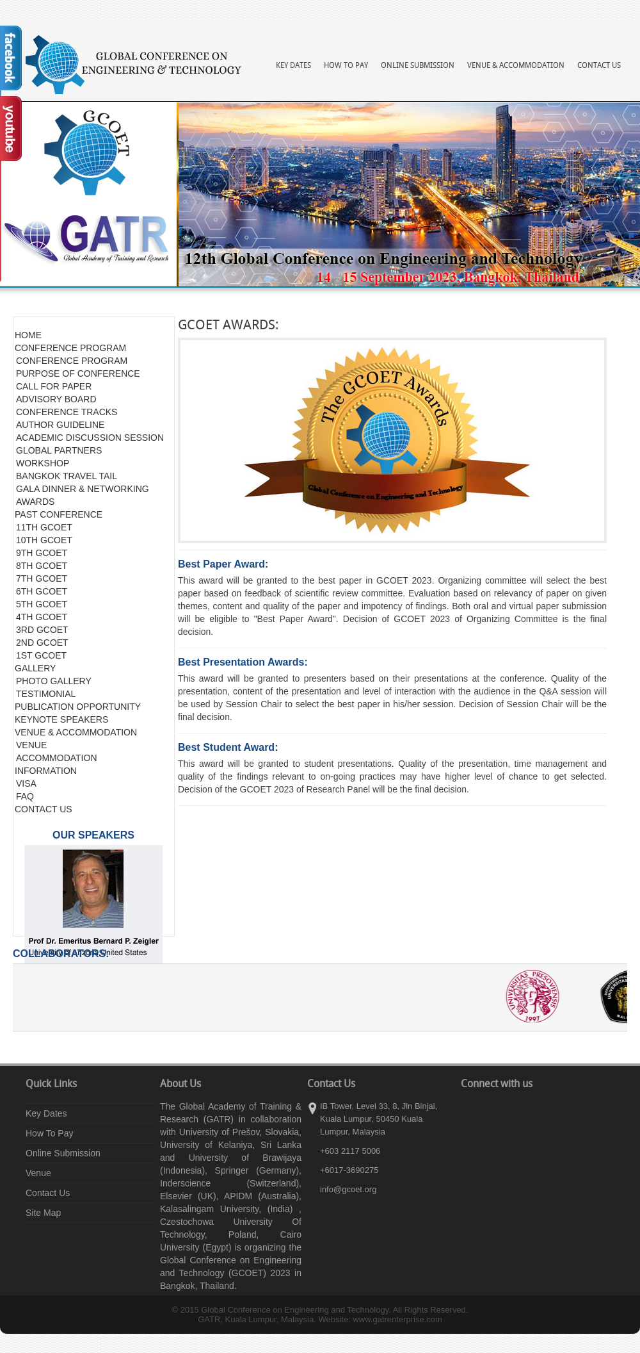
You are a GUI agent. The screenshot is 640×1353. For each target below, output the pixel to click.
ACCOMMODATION (56, 758)
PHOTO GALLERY (54, 681)
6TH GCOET (41, 591)
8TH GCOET (41, 566)
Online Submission (417, 66)
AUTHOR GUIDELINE (60, 425)
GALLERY (35, 668)
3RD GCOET (42, 630)
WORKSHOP (42, 463)
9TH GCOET (41, 553)
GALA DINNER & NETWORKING (82, 489)
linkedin (489, 1109)
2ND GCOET (42, 642)
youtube (508, 1109)
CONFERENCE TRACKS (66, 412)
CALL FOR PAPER (54, 386)
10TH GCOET (44, 540)
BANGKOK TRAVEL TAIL (66, 476)
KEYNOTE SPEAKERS (61, 719)
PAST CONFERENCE (58, 514)
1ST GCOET (41, 655)
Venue (38, 1173)
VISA (26, 783)
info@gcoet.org (348, 1189)
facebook (470, 1109)
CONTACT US (43, 809)
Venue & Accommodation (515, 66)
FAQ (25, 796)
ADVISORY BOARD (56, 399)
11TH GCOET (44, 527)
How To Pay (346, 66)
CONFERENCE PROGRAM (70, 348)
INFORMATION (46, 771)
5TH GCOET (41, 604)
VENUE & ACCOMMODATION (76, 732)
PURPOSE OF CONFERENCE (78, 373)
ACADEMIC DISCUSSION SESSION (90, 437)
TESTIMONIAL (46, 694)
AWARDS (35, 501)
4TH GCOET (41, 617)
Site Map (43, 1213)
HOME (28, 335)
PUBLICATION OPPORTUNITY (78, 706)
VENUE (31, 745)
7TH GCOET (41, 578)
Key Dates (293, 66)
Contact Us (599, 66)
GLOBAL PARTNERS (59, 450)
